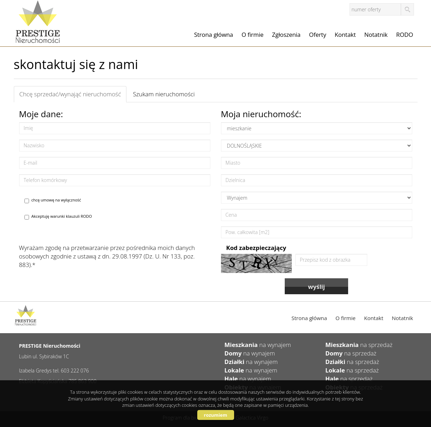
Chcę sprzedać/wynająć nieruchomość (70, 94)
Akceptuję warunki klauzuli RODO (58, 217)
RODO (404, 34)
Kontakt (345, 34)
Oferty (317, 34)
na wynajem (258, 345)
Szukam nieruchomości (163, 94)
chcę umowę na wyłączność (52, 200)
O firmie (252, 34)
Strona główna (213, 34)
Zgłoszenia (286, 34)
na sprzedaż (359, 345)
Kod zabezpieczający (256, 248)
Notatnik (376, 34)
